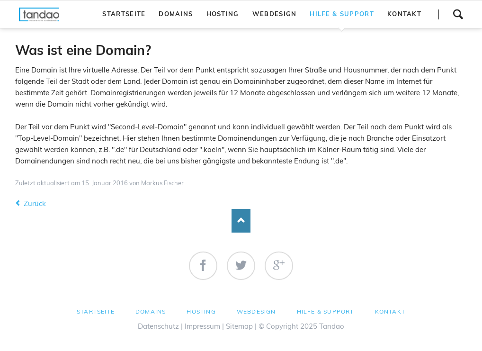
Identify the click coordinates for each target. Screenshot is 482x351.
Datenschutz (158, 326)
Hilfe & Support (325, 311)
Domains (150, 311)
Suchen (457, 14)
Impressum (202, 326)
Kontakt (390, 311)
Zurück (35, 203)
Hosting (201, 311)
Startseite (96, 311)
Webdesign (256, 311)
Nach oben (241, 221)
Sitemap (239, 326)
